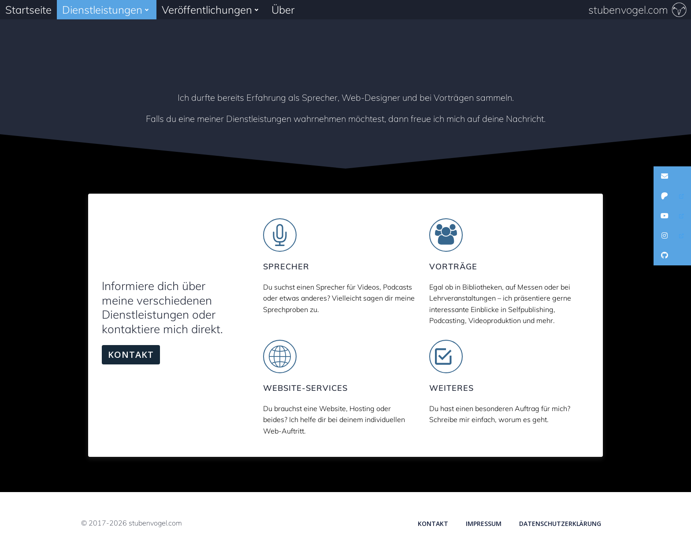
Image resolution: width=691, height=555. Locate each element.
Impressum (484, 523)
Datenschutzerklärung (560, 523)
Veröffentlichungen (211, 9)
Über (282, 9)
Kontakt (433, 523)
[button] (672, 176)
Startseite (28, 9)
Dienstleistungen (106, 9)
